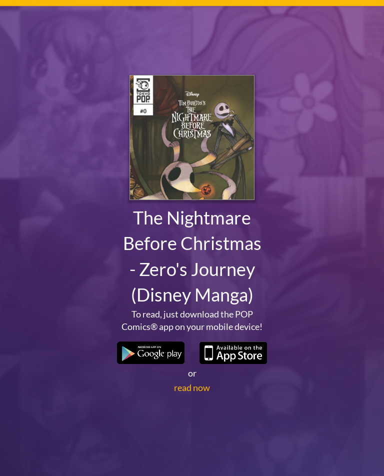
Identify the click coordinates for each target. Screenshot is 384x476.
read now (192, 387)
